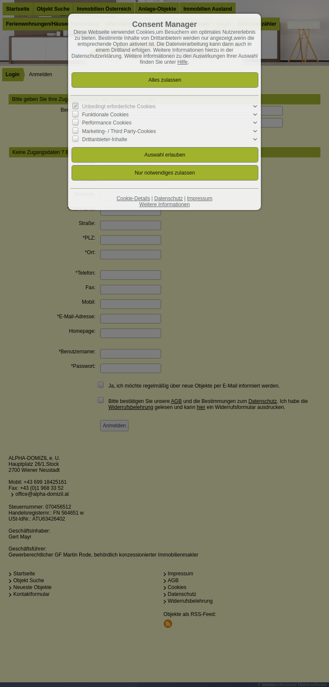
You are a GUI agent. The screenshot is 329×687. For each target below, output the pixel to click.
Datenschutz (168, 198)
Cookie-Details (133, 198)
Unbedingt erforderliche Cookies (119, 107)
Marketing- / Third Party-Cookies (119, 131)
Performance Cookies (107, 123)
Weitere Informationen (164, 204)
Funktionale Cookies (105, 115)
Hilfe (182, 62)
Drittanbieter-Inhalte (104, 139)
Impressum (199, 198)
